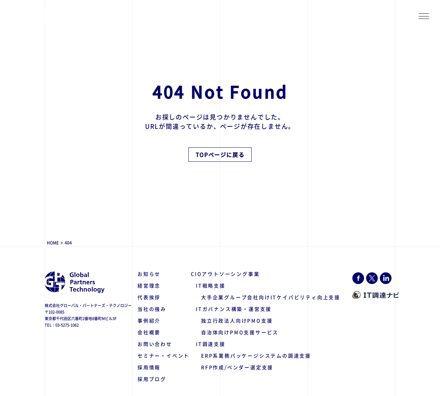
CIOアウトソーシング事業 (225, 273)
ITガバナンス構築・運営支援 (234, 308)
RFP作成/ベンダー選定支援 (237, 367)
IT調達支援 (211, 343)
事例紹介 (149, 320)
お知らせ (149, 273)
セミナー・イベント (163, 355)
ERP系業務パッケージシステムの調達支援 (256, 355)
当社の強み (152, 308)
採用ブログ (152, 378)
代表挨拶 (149, 297)
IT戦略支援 (211, 285)
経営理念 (149, 285)
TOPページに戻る (220, 154)
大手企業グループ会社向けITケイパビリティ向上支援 (270, 297)
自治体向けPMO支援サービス (239, 332)
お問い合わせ (155, 343)
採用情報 (149, 367)
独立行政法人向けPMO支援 (237, 320)
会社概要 (149, 332)
